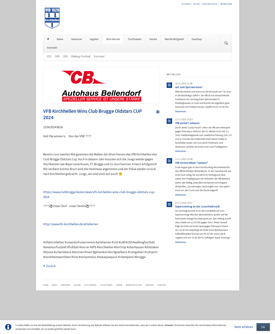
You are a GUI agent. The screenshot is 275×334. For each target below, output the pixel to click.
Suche (196, 4)
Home (48, 68)
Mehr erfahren (244, 327)
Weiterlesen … (182, 141)
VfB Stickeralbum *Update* (191, 192)
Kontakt (52, 77)
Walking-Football (80, 85)
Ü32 (49, 85)
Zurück (51, 295)
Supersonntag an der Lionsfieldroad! (197, 236)
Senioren (76, 68)
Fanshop (197, 68)
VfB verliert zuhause (187, 152)
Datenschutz (210, 4)
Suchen (226, 72)
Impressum (226, 4)
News (60, 68)
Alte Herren (113, 68)
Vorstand (99, 85)
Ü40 (57, 85)
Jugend (93, 68)
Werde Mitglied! (174, 68)
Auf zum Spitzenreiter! (188, 116)
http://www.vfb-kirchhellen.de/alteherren (70, 253)
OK (263, 327)
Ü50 (65, 85)
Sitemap (186, 4)
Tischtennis (135, 68)
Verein (153, 68)
